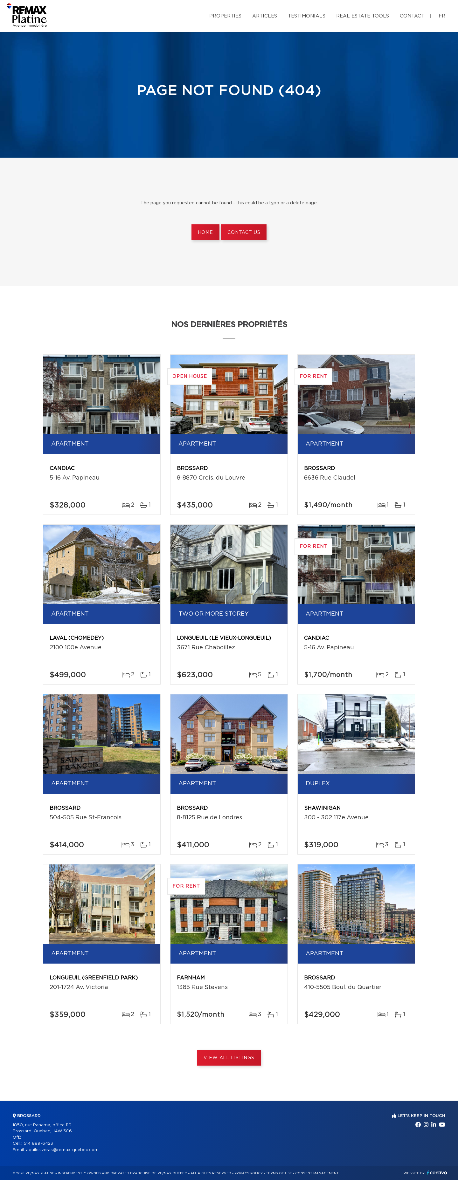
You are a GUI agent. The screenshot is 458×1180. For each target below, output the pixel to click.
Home (205, 232)
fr (442, 16)
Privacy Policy (248, 1173)
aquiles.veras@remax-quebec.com (62, 1150)
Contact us (243, 232)
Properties (225, 16)
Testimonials (306, 16)
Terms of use (279, 1173)
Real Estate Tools (362, 16)
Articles (264, 16)
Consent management (317, 1173)
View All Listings (229, 1058)
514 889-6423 (38, 1144)
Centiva (437, 1172)
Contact (412, 16)
